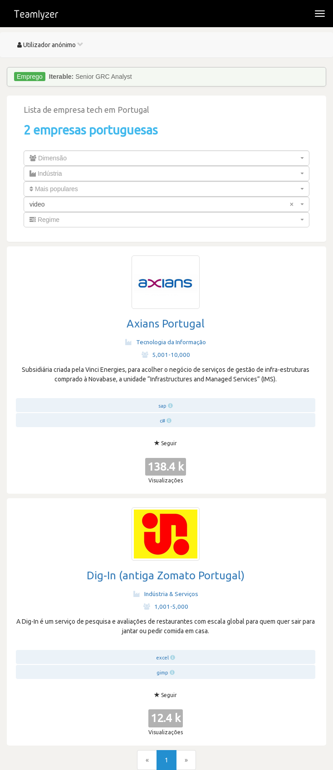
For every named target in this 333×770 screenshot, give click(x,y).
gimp (162, 672)
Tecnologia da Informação (165, 342)
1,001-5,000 (165, 606)
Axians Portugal (166, 324)
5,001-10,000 (166, 354)
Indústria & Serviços (165, 593)
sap (162, 406)
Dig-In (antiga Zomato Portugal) (166, 575)
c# (162, 421)
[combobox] (166, 158)
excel (162, 657)
